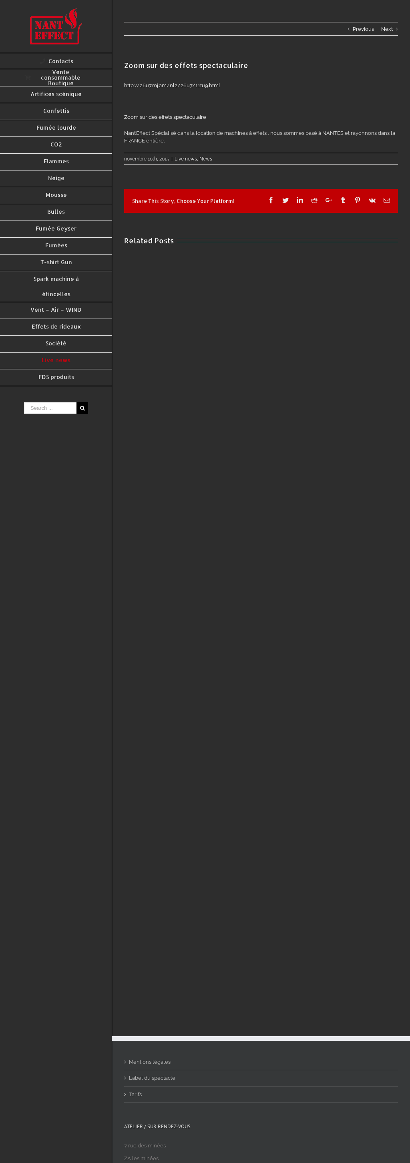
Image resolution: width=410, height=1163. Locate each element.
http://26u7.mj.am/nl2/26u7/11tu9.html (172, 85)
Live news (186, 159)
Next (387, 29)
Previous (363, 29)
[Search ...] (50, 408)
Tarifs (135, 1094)
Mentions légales (150, 1062)
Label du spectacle (152, 1078)
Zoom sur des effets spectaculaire (165, 117)
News (205, 159)
